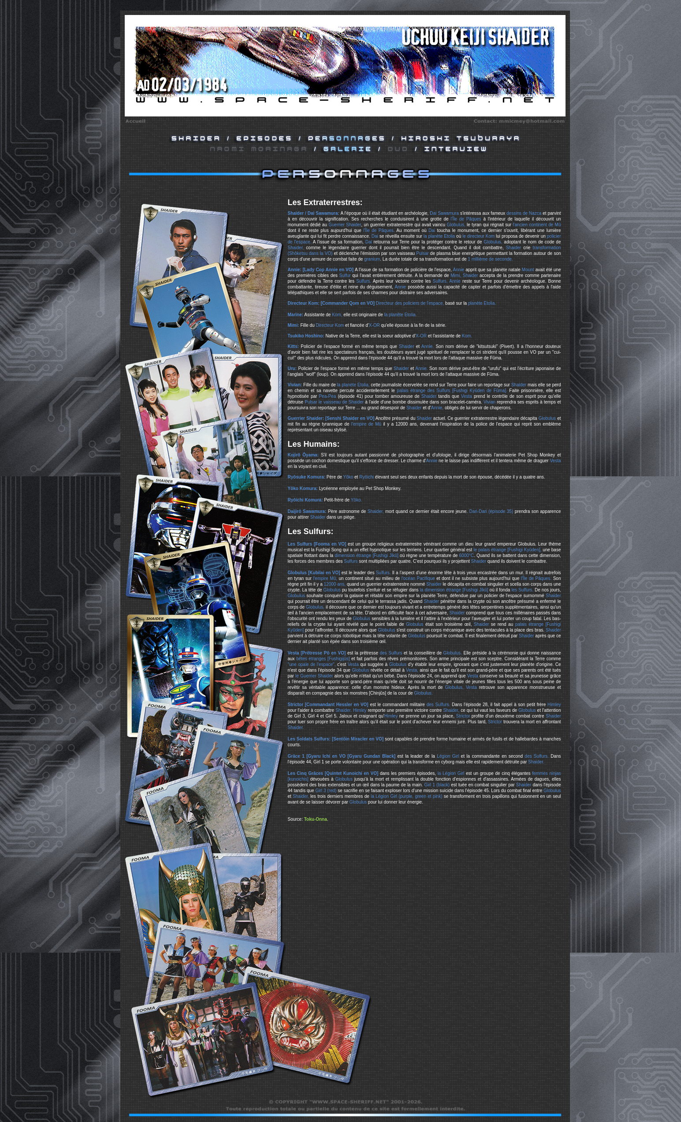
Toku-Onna (315, 819)
